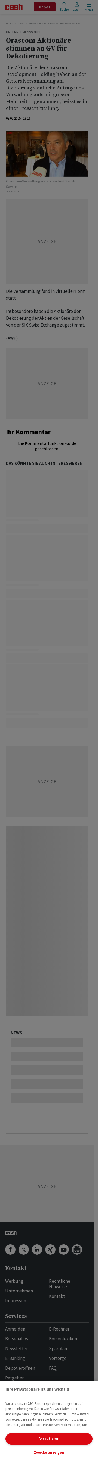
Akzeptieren (49, 1438)
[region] (49, 1430)
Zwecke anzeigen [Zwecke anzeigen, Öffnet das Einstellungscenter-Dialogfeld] (49, 1452)
